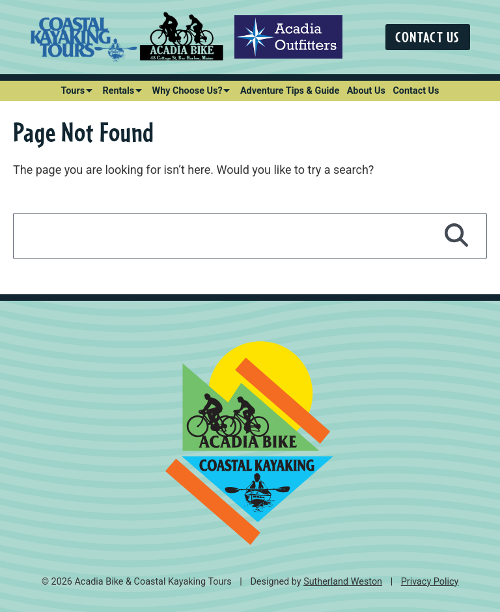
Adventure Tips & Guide (289, 90)
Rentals (118, 90)
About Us (366, 90)
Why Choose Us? (187, 90)
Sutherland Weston (342, 581)
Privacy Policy (430, 581)
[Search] (456, 235)
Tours (73, 90)
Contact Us (427, 36)
